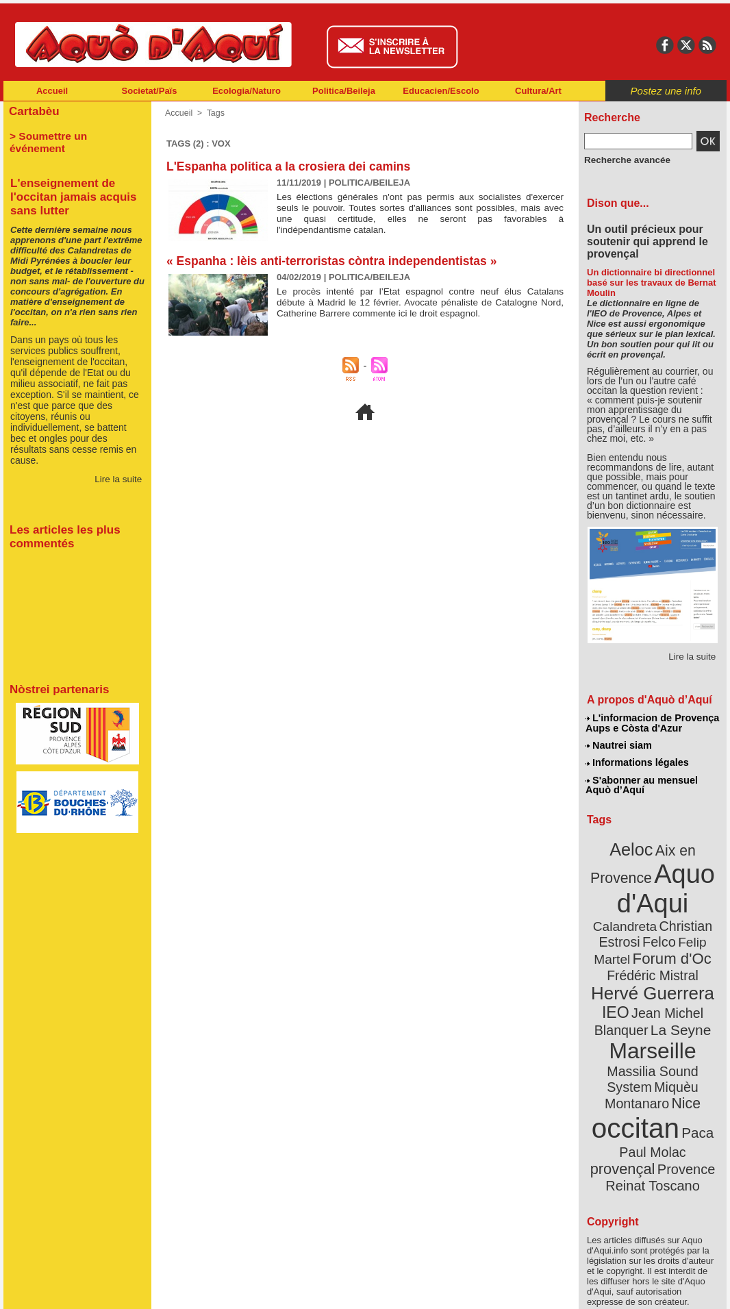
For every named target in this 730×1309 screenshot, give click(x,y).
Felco (697, 914)
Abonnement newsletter (64, 1288)
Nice (683, 1047)
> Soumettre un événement (71, 134)
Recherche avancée (622, 159)
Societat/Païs (149, 91)
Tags (214, 113)
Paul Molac (623, 1092)
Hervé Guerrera (652, 962)
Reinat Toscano (663, 1113)
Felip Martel (632, 929)
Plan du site (305, 1288)
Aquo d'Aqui (649, 879)
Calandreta (685, 897)
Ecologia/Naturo (246, 91)
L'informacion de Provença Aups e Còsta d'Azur (651, 722)
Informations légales (637, 760)
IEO (619, 979)
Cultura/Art (538, 91)
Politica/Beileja (343, 91)
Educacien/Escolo (441, 91)
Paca (693, 1073)
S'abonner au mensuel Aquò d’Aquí (641, 781)
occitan (637, 1069)
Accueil (52, 91)
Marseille (629, 1014)
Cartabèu (32, 110)
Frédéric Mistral (667, 945)
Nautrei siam (619, 743)
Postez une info (666, 91)
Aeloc (633, 844)
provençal (683, 1091)
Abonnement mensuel (184, 1288)
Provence (633, 1106)
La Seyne (678, 995)
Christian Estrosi (636, 914)
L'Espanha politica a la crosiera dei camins (291, 166)
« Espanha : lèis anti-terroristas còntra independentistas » (336, 261)
